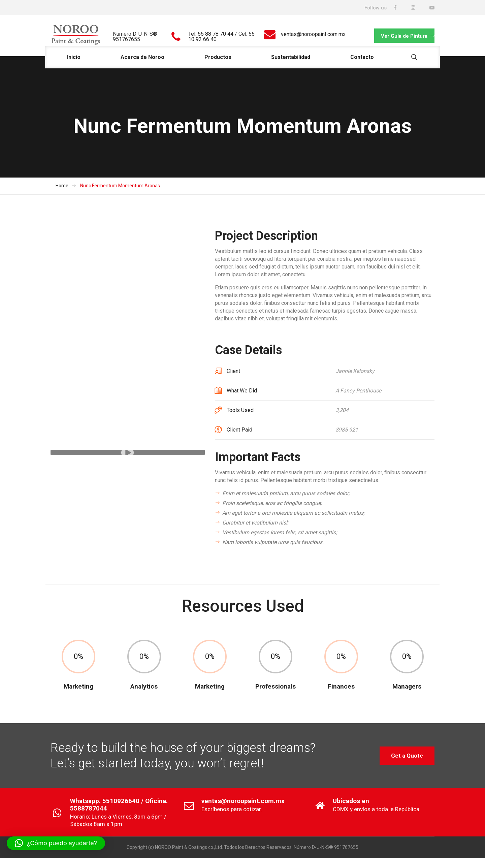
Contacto (362, 57)
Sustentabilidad (290, 57)
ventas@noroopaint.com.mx (313, 34)
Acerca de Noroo (142, 57)
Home (62, 185)
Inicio (73, 57)
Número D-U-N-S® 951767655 (135, 36)
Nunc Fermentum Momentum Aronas (120, 185)
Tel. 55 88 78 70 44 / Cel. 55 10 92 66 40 (221, 36)
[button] (56, 843)
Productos (217, 57)
